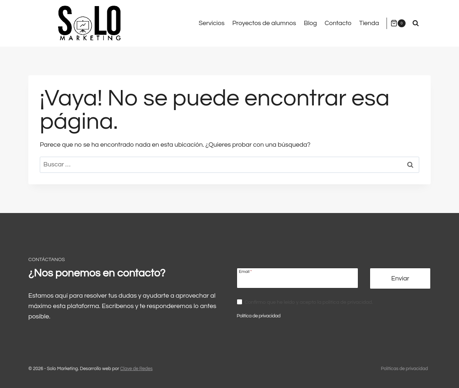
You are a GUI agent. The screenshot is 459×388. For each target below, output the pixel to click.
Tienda (369, 23)
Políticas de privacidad (404, 368)
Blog (310, 23)
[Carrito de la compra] (398, 23)
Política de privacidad (259, 315)
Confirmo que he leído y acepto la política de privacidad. (309, 302)
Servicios (211, 23)
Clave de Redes (136, 368)
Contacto (338, 23)
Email (245, 272)
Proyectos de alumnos (264, 23)
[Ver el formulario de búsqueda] (415, 23)
